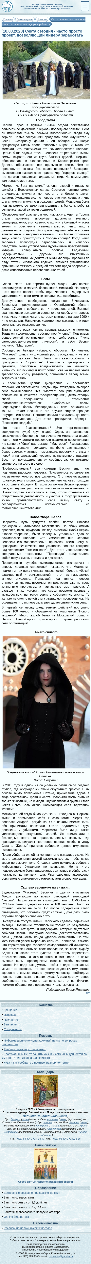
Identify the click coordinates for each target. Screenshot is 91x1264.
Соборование (13, 1029)
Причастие (11, 1019)
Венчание (10, 1024)
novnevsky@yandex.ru (61, 1256)
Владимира (11, 1131)
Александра (54, 1128)
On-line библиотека (16, 1216)
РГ (87, 993)
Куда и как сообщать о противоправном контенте (36, 1062)
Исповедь (10, 1014)
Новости (42, 19)
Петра (55, 1125)
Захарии (16, 1119)
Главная (8, 19)
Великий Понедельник (40, 1116)
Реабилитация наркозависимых (25, 1049)
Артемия (52, 1119)
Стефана (42, 1125)
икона (63, 1116)
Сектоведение (25, 19)
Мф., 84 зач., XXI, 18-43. (31, 1138)
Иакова (48, 1122)
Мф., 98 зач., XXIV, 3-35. (67, 1138)
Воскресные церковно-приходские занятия (32, 1192)
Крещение (10, 1010)
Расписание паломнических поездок (28, 1228)
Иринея (84, 1125)
